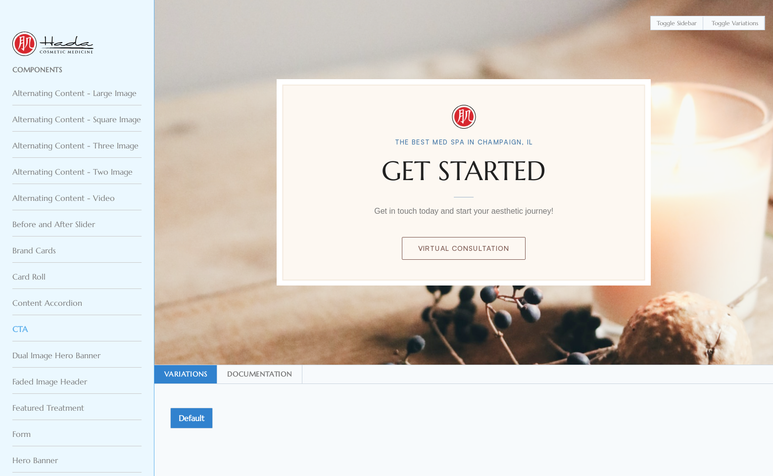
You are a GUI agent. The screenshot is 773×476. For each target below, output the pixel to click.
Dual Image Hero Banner (56, 355)
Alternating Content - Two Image (72, 172)
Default (191, 418)
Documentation (259, 374)
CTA (20, 329)
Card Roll (29, 277)
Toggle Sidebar (677, 23)
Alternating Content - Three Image (75, 145)
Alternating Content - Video (63, 198)
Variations (185, 374)
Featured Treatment (48, 408)
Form (21, 434)
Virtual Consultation (463, 248)
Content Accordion (47, 303)
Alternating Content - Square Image (76, 119)
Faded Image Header (49, 381)
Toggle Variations (735, 23)
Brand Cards (34, 250)
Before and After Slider (53, 224)
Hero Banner (35, 460)
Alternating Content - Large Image (74, 93)
